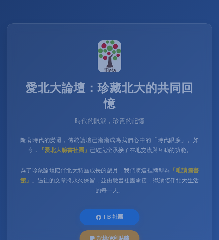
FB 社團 (109, 218)
